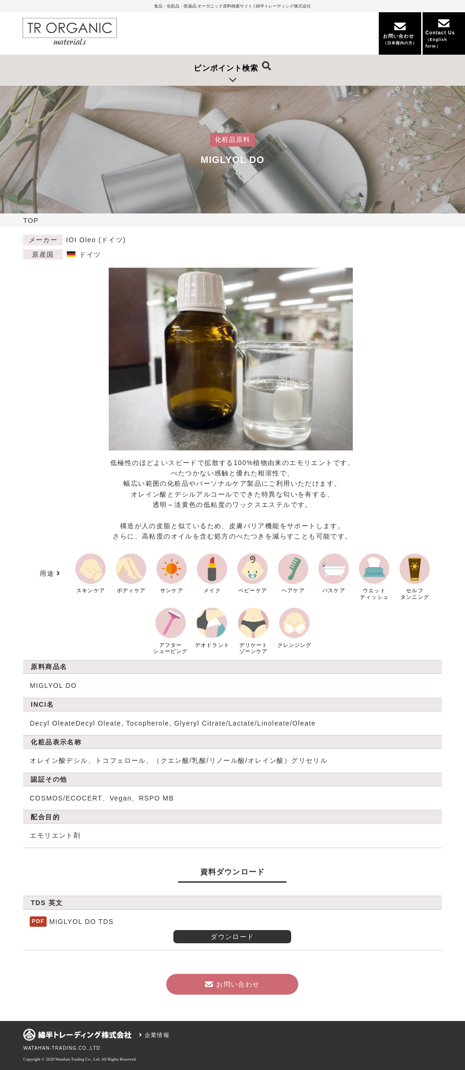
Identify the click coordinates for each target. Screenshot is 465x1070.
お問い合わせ (232, 984)
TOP (31, 220)
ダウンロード (232, 936)
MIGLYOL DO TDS (81, 921)
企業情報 (154, 1035)
